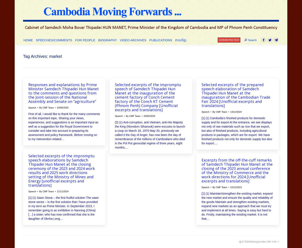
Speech (32, 107)
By (46, 107)
